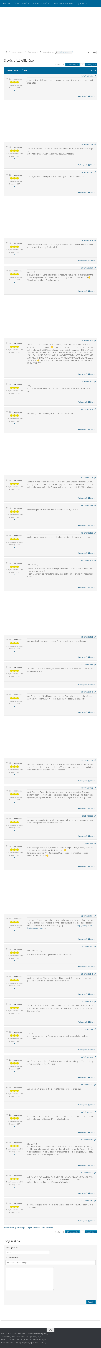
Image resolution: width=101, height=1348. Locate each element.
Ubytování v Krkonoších (17, 1333)
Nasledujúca (91, 65)
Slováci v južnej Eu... (64, 52)
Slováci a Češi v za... (17, 52)
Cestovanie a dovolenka (63, 3)
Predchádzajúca (72, 65)
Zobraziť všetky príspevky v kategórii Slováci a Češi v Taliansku (28, 1227)
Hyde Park (81, 3)
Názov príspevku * (12, 1257)
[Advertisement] (50, 26)
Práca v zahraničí (40, 3)
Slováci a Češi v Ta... (48, 52)
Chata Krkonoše (16, 1339)
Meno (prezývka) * (12, 1248)
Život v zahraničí (20, 3)
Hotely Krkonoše (31, 1339)
